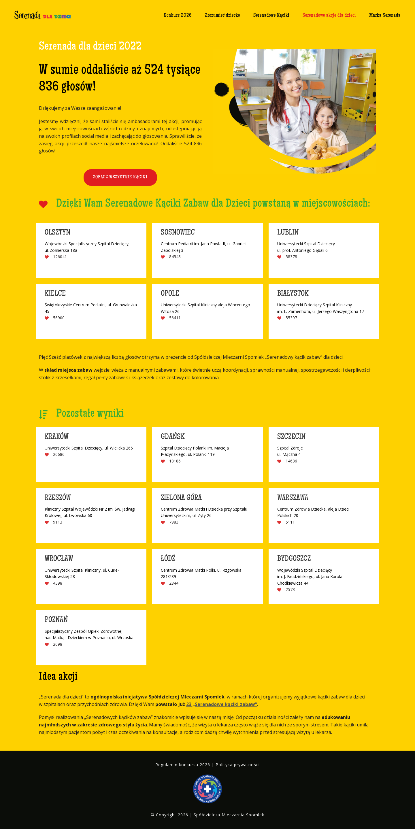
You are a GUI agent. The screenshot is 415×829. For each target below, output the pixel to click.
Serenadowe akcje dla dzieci (329, 15)
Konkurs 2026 (178, 15)
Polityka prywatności (238, 764)
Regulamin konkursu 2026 (182, 764)
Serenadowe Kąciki (271, 15)
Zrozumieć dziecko (222, 15)
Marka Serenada (385, 15)
